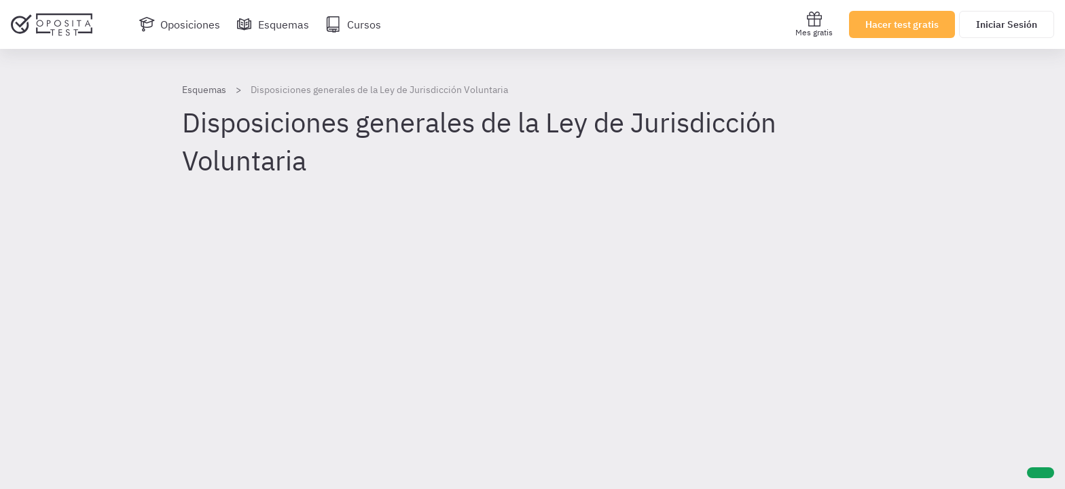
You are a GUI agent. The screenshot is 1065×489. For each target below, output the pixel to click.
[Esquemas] (272, 24)
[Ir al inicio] (51, 24)
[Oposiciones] (179, 24)
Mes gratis (814, 24)
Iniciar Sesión (1006, 24)
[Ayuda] (1040, 472)
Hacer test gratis (902, 24)
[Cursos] (353, 24)
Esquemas (204, 90)
